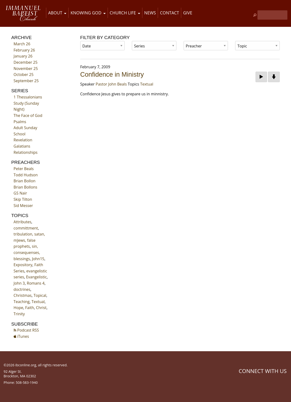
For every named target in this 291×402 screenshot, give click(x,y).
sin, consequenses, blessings (27, 252)
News (150, 13)
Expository (23, 264)
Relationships (26, 152)
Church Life (123, 13)
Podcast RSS (26, 330)
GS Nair (20, 193)
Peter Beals (24, 168)
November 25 (26, 68)
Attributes (22, 221)
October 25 (24, 74)
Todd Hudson (26, 175)
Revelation (23, 140)
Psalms (20, 121)
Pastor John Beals (111, 84)
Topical (40, 295)
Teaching (22, 301)
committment (26, 228)
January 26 (23, 56)
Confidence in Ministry (112, 74)
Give (187, 13)
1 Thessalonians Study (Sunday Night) (28, 103)
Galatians (22, 146)
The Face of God (28, 115)
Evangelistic (36, 277)
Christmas (23, 295)
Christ (41, 307)
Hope (18, 307)
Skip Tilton (23, 199)
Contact (169, 13)
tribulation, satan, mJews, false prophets (29, 240)
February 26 (24, 50)
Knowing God (85, 13)
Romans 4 (36, 283)
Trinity (19, 313)
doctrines (22, 289)
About (55, 13)
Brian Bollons (25, 187)
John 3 (19, 283)
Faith (29, 307)
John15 (38, 258)
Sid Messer (23, 205)
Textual (38, 301)
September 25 (26, 80)
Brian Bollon (24, 181)
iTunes (21, 336)
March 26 (22, 43)
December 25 (26, 62)
